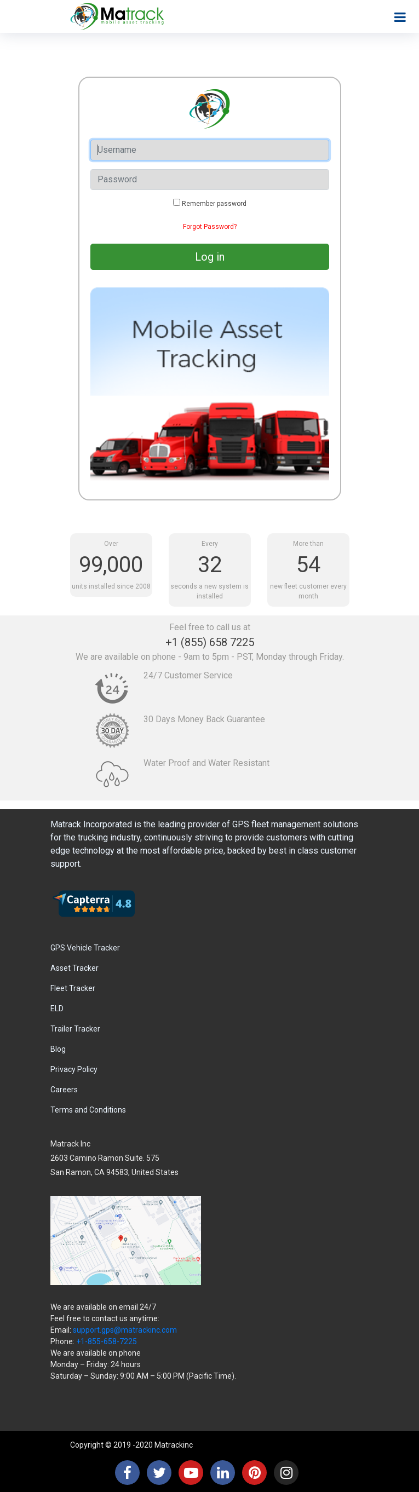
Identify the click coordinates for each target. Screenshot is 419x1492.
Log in (210, 256)
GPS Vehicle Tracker (85, 947)
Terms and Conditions (88, 1109)
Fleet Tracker (72, 988)
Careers (64, 1089)
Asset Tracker (74, 968)
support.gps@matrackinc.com (125, 1330)
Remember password (214, 204)
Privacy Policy (73, 1069)
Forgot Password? (210, 227)
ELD (57, 1008)
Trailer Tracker (75, 1028)
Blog (58, 1049)
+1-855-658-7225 (106, 1341)
